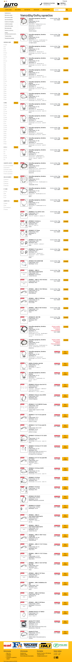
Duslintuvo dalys (23, 654)
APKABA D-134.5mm (34, 477)
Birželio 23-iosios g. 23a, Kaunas (44, 653)
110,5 (5, 56)
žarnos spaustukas (8, 173)
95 (5, 69)
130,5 (5, 81)
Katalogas (8, 9)
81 (5, 46)
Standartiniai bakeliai (9, 38)
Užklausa (36, 9)
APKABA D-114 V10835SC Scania (38, 404)
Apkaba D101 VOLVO (34, 621)
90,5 (5, 97)
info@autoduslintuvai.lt (42, 656)
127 (5, 77)
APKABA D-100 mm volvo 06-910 (37, 384)
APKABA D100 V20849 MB (36, 261)
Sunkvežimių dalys (9, 26)
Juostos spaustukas (8, 165)
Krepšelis (62, 3)
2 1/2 (5, 149)
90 (5, 67)
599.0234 (6, 185)
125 (5, 121)
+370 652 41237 (40, 654)
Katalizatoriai (8, 13)
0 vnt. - (63, 4)
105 (5, 54)
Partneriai (8, 656)
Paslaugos (8, 654)
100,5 (5, 44)
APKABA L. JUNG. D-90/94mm (37, 593)
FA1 (5, 205)
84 (5, 48)
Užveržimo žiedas (8, 169)
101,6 (5, 191)
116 (5, 75)
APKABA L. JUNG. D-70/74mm (37, 573)
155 (5, 87)
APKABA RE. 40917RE (34, 317)
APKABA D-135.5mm (34, 487)
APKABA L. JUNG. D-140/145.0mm (38, 279)
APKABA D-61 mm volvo (35, 239)
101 (5, 50)
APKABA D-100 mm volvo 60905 (37, 395)
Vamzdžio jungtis (11, 163)
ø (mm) (11, 103)
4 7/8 (5, 157)
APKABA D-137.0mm (34, 230)
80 (5, 193)
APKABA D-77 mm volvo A (36, 249)
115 (5, 73)
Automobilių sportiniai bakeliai (26, 656)
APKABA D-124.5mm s (35, 221)
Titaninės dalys (8, 36)
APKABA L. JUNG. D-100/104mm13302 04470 (36, 271)
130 (5, 79)
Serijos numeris (11, 177)
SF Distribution (7, 207)
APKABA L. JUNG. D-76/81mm (37, 298)
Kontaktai (27, 9)
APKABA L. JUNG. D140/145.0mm (38, 307)
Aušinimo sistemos (9, 30)
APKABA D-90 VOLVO (34, 496)
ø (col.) (11, 147)
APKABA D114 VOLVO (34, 505)
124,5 (5, 119)
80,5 (5, 89)
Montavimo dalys (8, 15)
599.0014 (6, 179)
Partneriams (46, 9)
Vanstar (6, 209)
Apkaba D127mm (33, 631)
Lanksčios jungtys (9, 24)
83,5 (5, 91)
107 (5, 71)
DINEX (5, 203)
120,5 (5, 117)
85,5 (5, 93)
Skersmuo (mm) (11, 42)
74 (5, 63)
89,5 (5, 95)
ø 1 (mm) (11, 189)
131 (5, 83)
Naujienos (18, 9)
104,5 (5, 52)
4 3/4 (5, 155)
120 (5, 195)
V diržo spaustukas (8, 171)
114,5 (5, 61)
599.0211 (6, 181)
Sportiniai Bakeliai (9, 19)
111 (5, 58)
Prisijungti (65, 1)
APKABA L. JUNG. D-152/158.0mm (38, 289)
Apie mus (8, 653)
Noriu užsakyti (65, 352)
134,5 (5, 127)
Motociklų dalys (8, 28)
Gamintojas (11, 201)
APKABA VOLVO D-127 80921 (36, 611)
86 (5, 65)
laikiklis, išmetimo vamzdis (36, 363)
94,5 (5, 99)
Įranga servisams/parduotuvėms (10, 33)
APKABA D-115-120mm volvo (36, 211)
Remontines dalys (9, 17)
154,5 (5, 85)
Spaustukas (7, 167)
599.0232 (6, 183)
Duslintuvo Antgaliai (9, 21)
